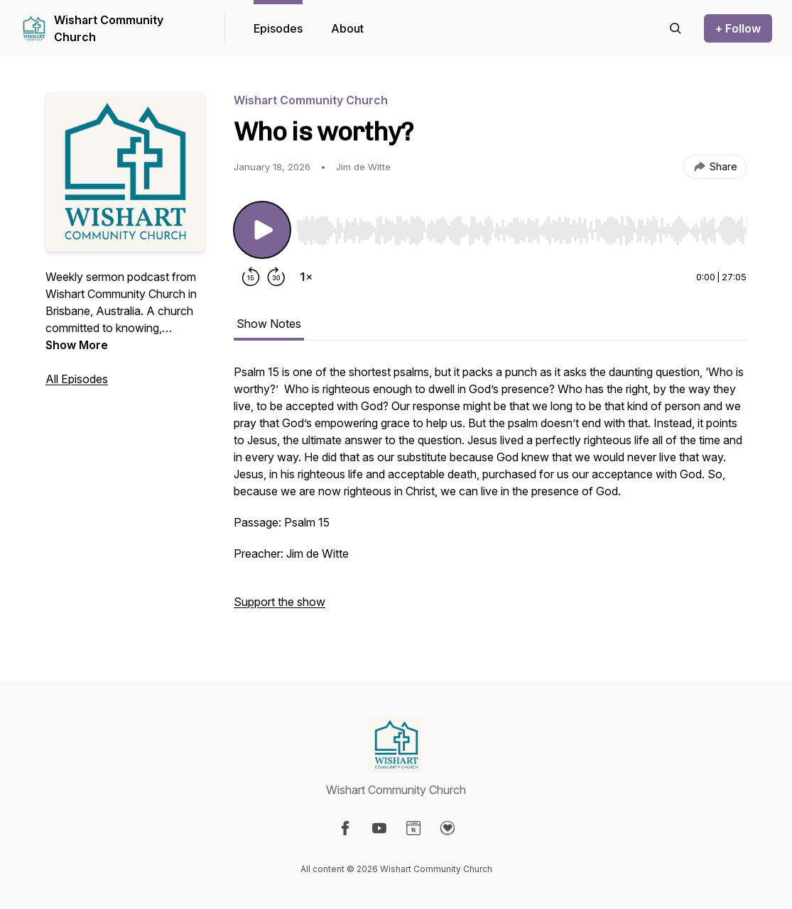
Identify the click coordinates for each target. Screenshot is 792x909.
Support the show (279, 602)
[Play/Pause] (262, 230)
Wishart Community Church (108, 28)
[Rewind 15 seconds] (251, 277)
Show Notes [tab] (269, 323)
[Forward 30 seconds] (276, 277)
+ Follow (738, 28)
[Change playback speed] (306, 277)
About (347, 28)
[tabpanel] (490, 493)
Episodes (278, 28)
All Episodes (76, 379)
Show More (76, 345)
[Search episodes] (675, 28)
